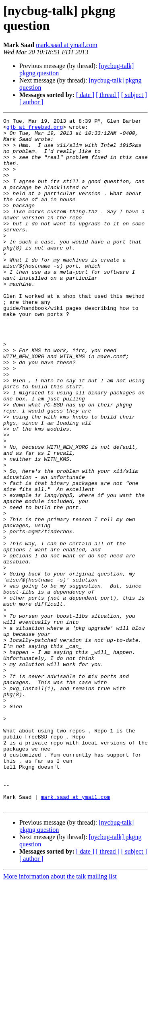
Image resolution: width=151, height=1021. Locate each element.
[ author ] (31, 102)
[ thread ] (108, 94)
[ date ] (85, 94)
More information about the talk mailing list (60, 1014)
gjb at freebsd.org (34, 129)
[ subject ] (134, 94)
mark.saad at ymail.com (66, 44)
